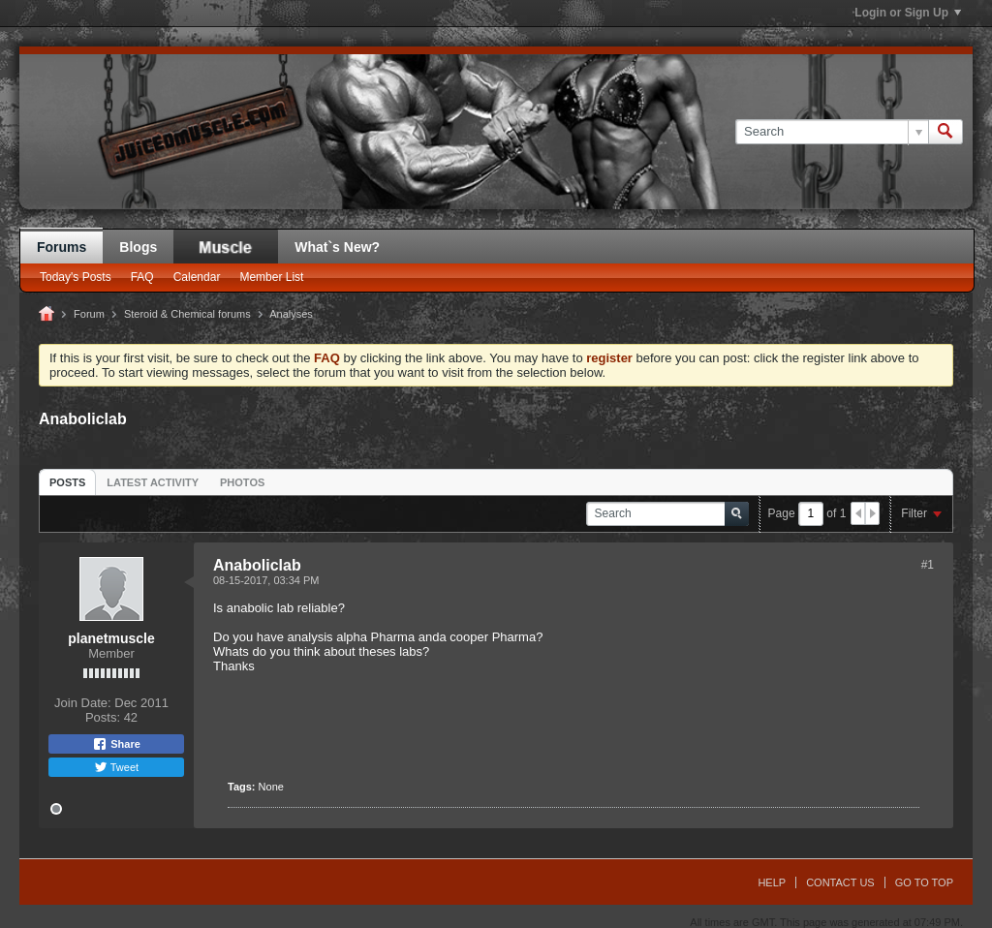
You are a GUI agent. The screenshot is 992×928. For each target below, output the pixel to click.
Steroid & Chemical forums (187, 314)
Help (772, 882)
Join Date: (82, 703)
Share (116, 744)
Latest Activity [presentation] (153, 482)
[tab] (67, 482)
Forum (89, 314)
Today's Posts (75, 277)
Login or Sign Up (907, 12)
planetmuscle (111, 638)
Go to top (924, 882)
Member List (271, 277)
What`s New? (337, 247)
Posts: (102, 717)
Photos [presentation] (242, 482)
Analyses (291, 314)
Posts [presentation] (67, 482)
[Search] (831, 131)
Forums (61, 247)
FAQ (142, 277)
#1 (927, 565)
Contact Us (840, 882)
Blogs (138, 247)
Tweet (116, 767)
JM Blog (225, 246)
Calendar (197, 277)
